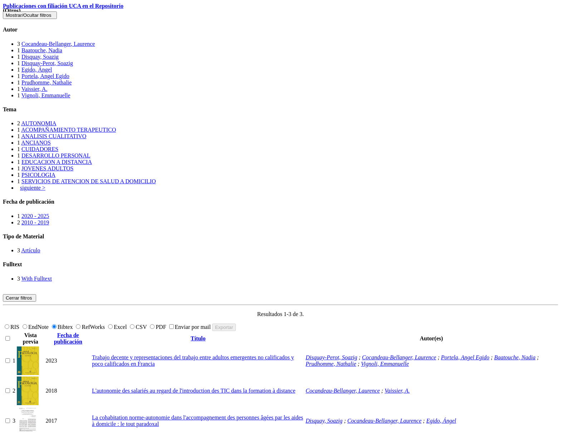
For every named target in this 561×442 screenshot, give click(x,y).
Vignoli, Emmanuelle (45, 95)
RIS (13, 327)
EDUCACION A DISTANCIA (56, 162)
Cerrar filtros (19, 298)
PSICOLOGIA (38, 175)
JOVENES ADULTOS (47, 168)
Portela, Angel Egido (45, 76)
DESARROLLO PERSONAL (55, 155)
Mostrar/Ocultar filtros (30, 15)
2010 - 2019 (35, 222)
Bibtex (63, 327)
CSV (139, 327)
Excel (118, 327)
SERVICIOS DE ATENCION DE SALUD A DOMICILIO (88, 181)
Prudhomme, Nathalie (46, 82)
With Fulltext (36, 279)
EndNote (36, 327)
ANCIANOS (36, 143)
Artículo (30, 250)
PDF (158, 327)
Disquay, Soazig (40, 57)
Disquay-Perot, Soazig (47, 63)
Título (198, 338)
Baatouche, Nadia (41, 50)
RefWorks (91, 327)
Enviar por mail (190, 327)
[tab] (280, 29)
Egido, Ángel (36, 70)
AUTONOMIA (38, 123)
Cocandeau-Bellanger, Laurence (58, 44)
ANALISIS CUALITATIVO (53, 136)
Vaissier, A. (34, 89)
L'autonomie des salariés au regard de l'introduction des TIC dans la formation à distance (193, 391)
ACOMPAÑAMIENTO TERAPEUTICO (68, 130)
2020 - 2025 (35, 216)
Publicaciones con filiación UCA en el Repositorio (63, 6)
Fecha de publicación (68, 338)
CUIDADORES (39, 149)
